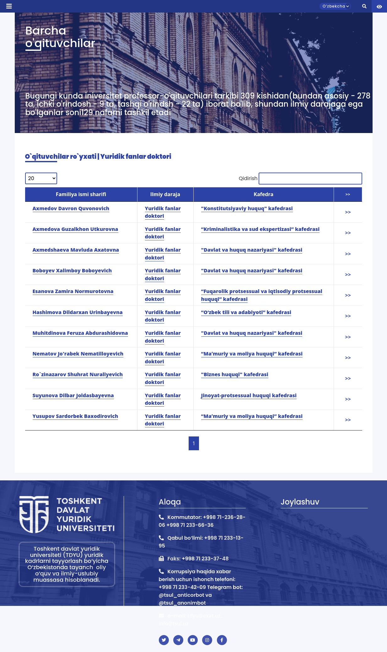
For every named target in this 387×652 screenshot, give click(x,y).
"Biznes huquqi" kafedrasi (234, 374)
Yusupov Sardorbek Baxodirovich (75, 416)
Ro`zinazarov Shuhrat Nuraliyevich (78, 374)
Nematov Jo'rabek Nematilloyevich (78, 353)
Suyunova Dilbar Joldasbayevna (73, 395)
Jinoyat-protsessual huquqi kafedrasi (249, 395)
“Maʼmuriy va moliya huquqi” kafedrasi (252, 353)
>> (348, 357)
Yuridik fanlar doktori (163, 378)
